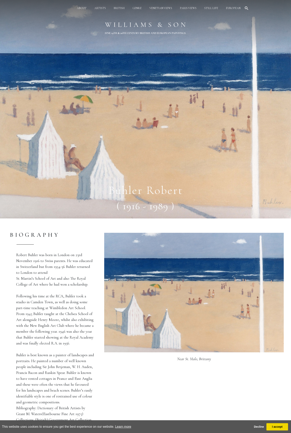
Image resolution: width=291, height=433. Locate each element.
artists (100, 8)
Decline (259, 426)
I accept (277, 426)
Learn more (123, 426)
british (119, 8)
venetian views (160, 8)
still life (211, 8)
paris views (188, 8)
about (82, 8)
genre (137, 8)
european (233, 8)
